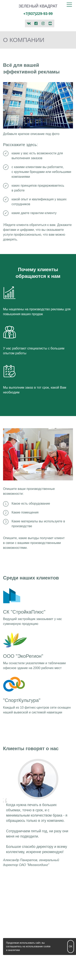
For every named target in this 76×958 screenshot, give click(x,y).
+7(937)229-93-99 (38, 14)
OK (70, 946)
